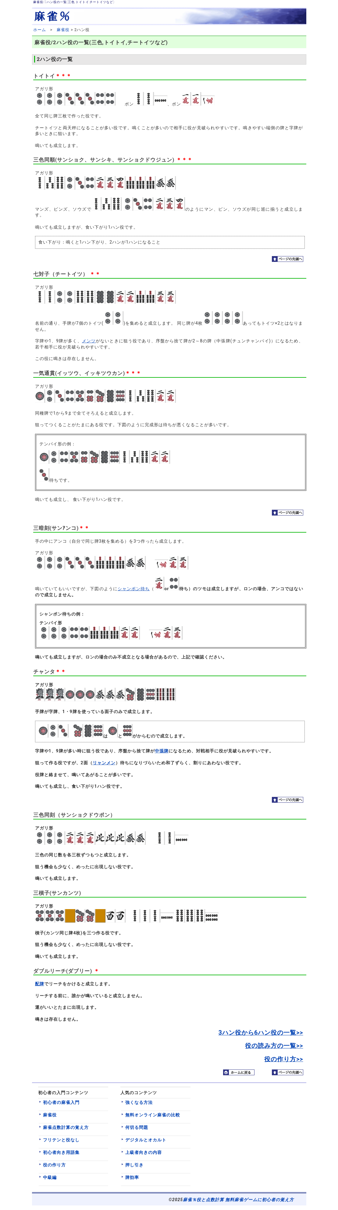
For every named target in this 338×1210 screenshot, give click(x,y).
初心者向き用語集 (61, 1152)
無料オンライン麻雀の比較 (152, 1114)
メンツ (89, 340)
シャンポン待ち (134, 588)
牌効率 (132, 1177)
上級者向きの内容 (143, 1152)
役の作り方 (54, 1164)
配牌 (39, 983)
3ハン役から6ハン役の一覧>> (261, 1032)
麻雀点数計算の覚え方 (66, 1127)
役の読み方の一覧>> (274, 1045)
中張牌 (162, 750)
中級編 (50, 1177)
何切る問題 (136, 1127)
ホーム (39, 29)
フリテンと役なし (61, 1139)
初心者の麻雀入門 (61, 1102)
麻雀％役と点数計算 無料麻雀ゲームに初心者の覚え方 (238, 1199)
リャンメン (104, 762)
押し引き (134, 1164)
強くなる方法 (139, 1102)
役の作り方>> (283, 1059)
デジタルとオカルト (145, 1139)
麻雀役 (63, 29)
